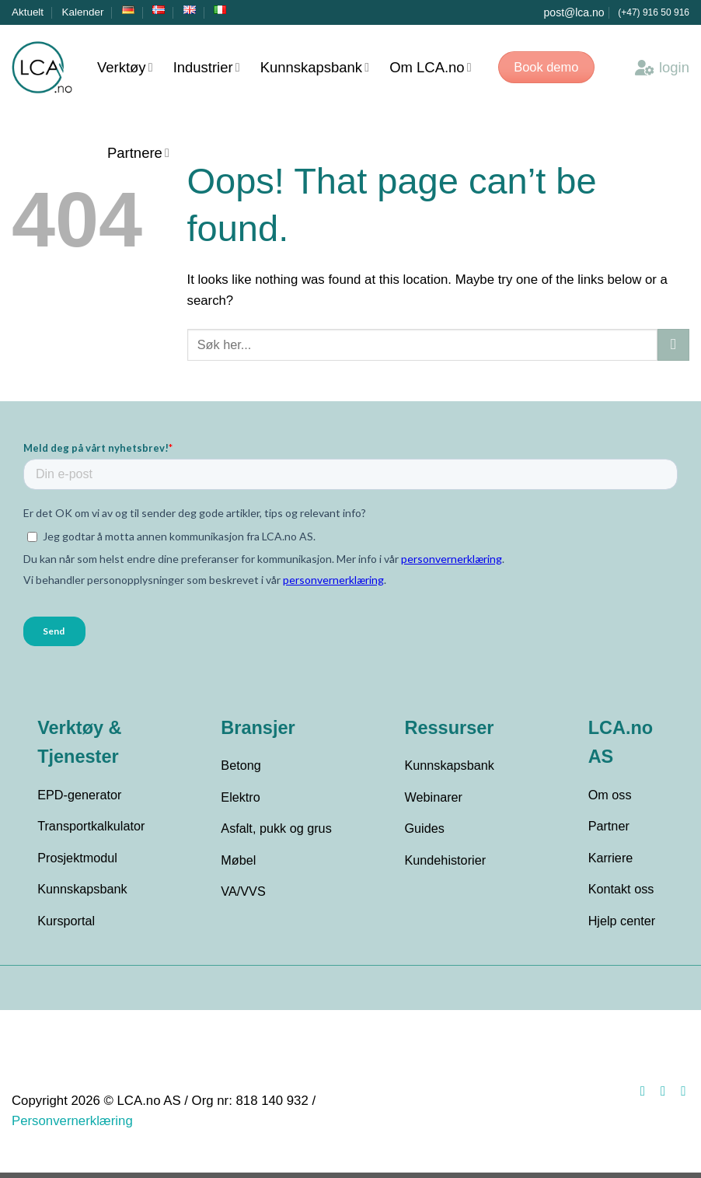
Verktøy (125, 67)
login (662, 67)
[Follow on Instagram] (659, 1096)
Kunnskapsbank (314, 67)
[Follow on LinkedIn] (679, 1096)
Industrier (206, 67)
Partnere (138, 153)
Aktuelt (28, 12)
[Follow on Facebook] (639, 1096)
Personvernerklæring (72, 1127)
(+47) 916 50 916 (653, 12)
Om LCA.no (430, 67)
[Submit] (673, 345)
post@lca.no (574, 12)
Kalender (83, 12)
